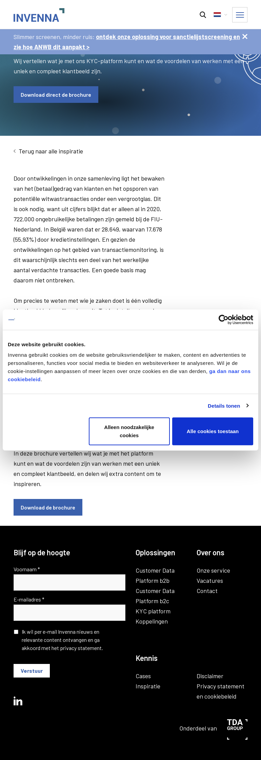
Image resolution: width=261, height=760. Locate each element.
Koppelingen (152, 621)
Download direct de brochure (56, 94)
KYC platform (153, 611)
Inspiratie (148, 686)
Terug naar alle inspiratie (51, 151)
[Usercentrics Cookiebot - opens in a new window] (223, 319)
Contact (207, 590)
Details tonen (224, 405)
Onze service (213, 570)
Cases (143, 676)
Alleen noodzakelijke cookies (129, 431)
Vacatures (210, 580)
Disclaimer (210, 676)
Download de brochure (48, 507)
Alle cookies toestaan (213, 431)
